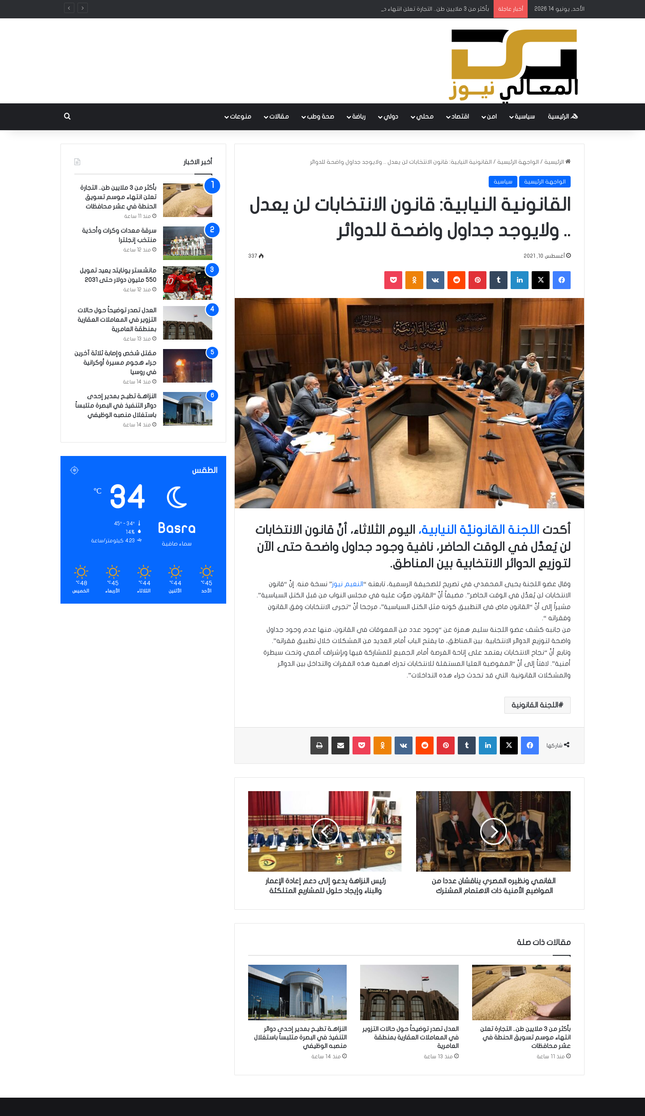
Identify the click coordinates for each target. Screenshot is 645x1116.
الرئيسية (563, 116)
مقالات (279, 116)
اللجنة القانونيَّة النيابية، (478, 530)
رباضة (359, 116)
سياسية (525, 116)
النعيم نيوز (347, 584)
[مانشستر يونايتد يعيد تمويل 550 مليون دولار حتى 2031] (187, 283)
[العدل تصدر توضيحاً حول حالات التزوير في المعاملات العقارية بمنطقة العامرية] (409, 992)
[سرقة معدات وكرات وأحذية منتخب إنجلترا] (187, 243)
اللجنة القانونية (535, 705)
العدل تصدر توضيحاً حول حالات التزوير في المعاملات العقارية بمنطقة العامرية (410, 1037)
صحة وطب (320, 116)
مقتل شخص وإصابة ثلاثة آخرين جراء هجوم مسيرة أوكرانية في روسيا (115, 362)
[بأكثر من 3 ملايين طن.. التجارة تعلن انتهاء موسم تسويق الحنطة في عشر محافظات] (521, 992)
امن (492, 116)
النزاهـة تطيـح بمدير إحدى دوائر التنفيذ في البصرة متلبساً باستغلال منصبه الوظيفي (300, 1037)
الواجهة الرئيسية (518, 162)
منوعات (240, 116)
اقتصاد (460, 116)
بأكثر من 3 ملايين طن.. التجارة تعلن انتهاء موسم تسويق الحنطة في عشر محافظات (525, 1037)
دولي (390, 116)
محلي (425, 116)
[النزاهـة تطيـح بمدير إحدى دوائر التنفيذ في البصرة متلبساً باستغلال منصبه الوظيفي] (297, 992)
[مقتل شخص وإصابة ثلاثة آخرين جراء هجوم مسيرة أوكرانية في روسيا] (187, 366)
